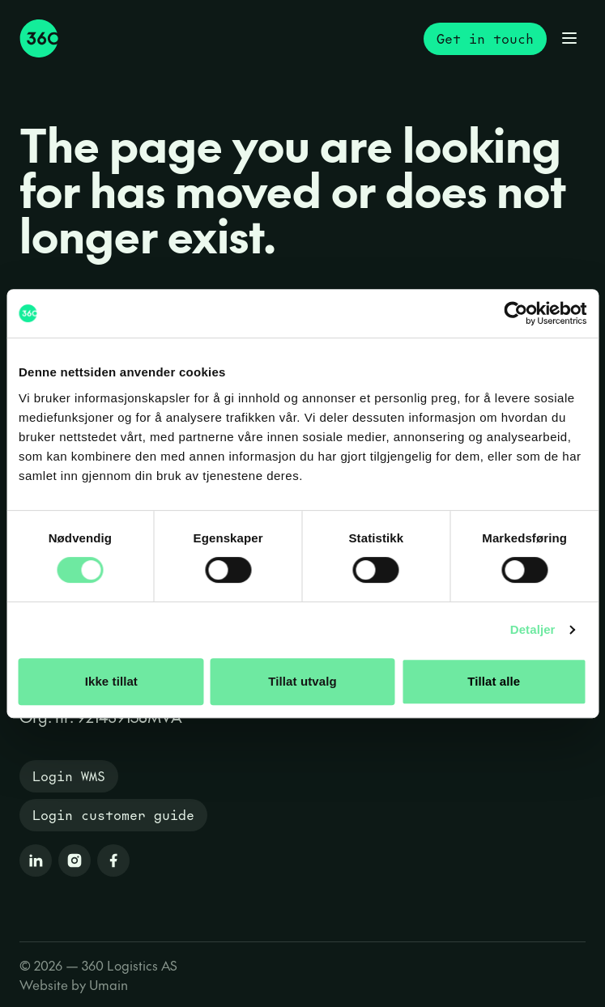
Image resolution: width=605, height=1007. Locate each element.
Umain (108, 984)
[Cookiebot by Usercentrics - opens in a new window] (515, 313)
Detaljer (533, 629)
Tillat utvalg (302, 681)
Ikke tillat (111, 681)
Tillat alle (493, 681)
